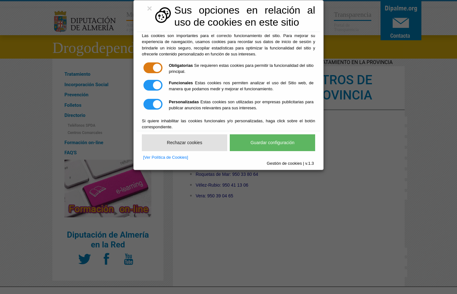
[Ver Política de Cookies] (165, 157)
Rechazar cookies (184, 142)
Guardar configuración (272, 142)
